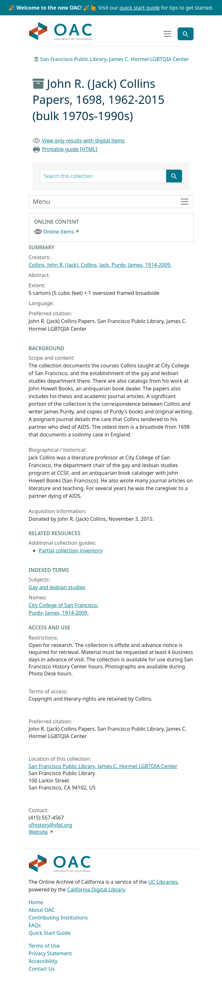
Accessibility (43, 961)
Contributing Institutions (58, 917)
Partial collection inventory (71, 550)
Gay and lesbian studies (57, 587)
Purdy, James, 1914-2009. (59, 612)
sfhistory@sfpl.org (51, 824)
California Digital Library (96, 889)
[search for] (103, 176)
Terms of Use (44, 945)
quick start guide (139, 7)
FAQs (35, 925)
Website (38, 831)
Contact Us (42, 968)
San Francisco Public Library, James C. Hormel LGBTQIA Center (114, 59)
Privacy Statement (50, 953)
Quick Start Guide (50, 932)
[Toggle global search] (186, 34)
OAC (61, 31)
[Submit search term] (174, 176)
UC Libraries (162, 881)
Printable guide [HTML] (69, 149)
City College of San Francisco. (63, 605)
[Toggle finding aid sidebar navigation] (111, 201)
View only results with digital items (83, 140)
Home (36, 902)
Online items (58, 231)
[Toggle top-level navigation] (167, 34)
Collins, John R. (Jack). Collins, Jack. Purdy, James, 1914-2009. (100, 264)
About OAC (42, 909)
